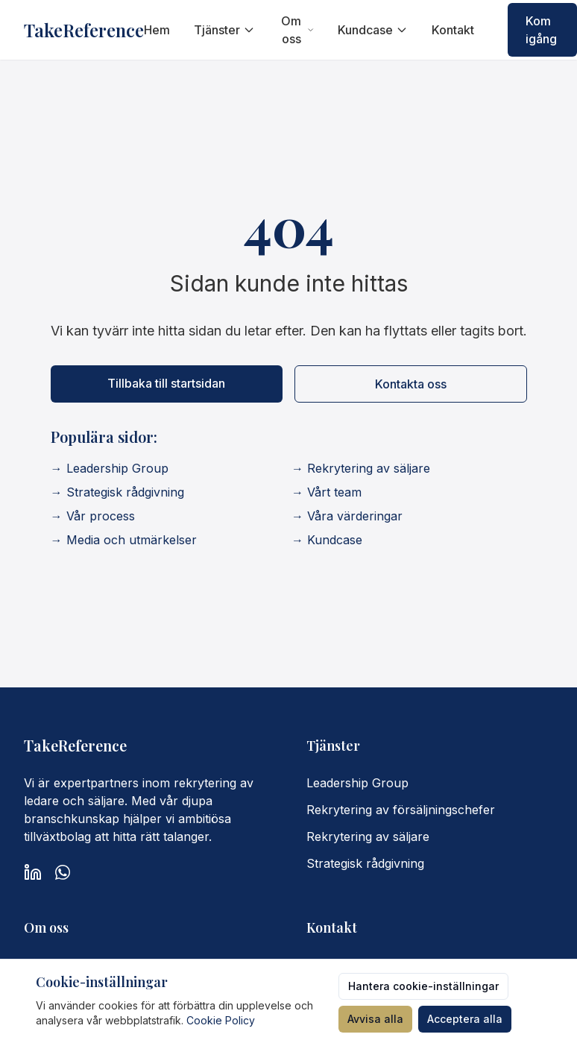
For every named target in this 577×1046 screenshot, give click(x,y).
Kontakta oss (411, 384)
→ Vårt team (326, 492)
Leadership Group (357, 782)
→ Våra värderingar (347, 515)
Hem (157, 29)
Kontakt (453, 29)
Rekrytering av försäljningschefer (400, 809)
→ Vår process (93, 515)
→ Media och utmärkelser (124, 539)
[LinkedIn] (33, 872)
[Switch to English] (485, 30)
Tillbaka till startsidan (166, 383)
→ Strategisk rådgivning (117, 492)
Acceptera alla (464, 1018)
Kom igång (541, 29)
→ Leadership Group (109, 468)
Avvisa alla (375, 1018)
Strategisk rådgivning (365, 863)
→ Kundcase (326, 539)
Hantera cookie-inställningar (423, 986)
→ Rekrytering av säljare (360, 468)
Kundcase (373, 29)
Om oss (297, 29)
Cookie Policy (220, 1020)
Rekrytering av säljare (367, 836)
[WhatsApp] (63, 872)
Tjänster (224, 29)
